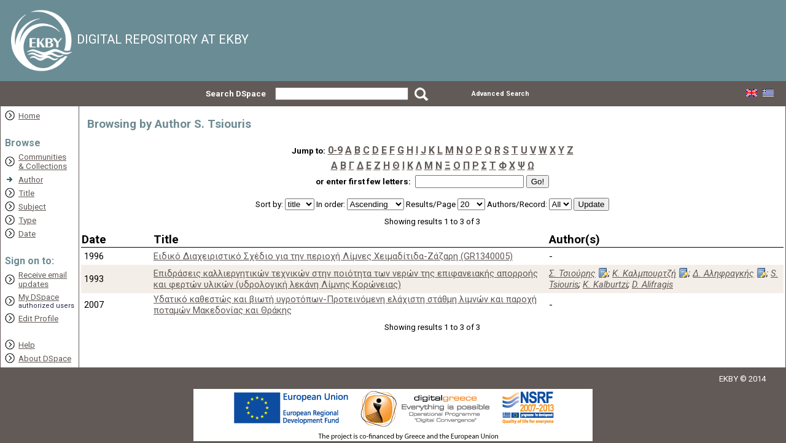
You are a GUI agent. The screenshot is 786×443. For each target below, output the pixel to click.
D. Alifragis (652, 284)
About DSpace (44, 358)
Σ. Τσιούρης (572, 273)
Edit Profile (38, 318)
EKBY (728, 378)
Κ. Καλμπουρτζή (644, 273)
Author (30, 179)
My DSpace (38, 297)
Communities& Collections (42, 161)
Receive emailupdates (42, 279)
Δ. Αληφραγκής (723, 273)
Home (29, 115)
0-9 (335, 150)
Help (26, 345)
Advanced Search (500, 94)
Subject (32, 206)
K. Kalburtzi (605, 284)
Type (27, 220)
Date (27, 233)
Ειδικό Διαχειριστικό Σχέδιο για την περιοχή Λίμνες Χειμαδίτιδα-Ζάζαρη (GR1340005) (333, 256)
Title (26, 193)
